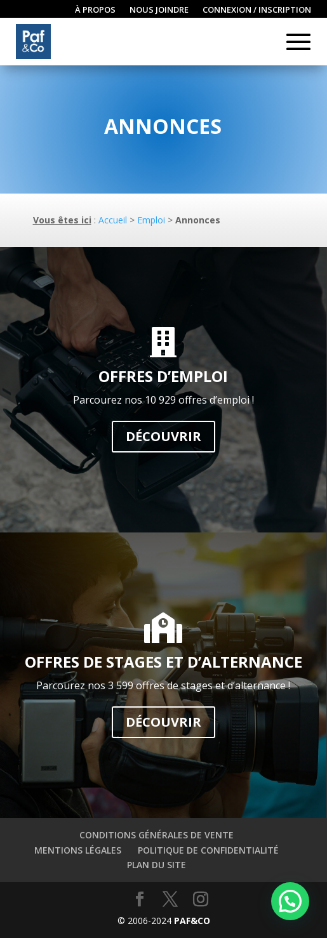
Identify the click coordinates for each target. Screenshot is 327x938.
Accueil (112, 220)
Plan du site (156, 865)
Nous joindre (159, 10)
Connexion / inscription (257, 10)
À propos (95, 10)
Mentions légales (77, 850)
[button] (290, 901)
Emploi (151, 220)
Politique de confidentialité (208, 850)
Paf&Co (192, 921)
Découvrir (163, 436)
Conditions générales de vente (156, 835)
